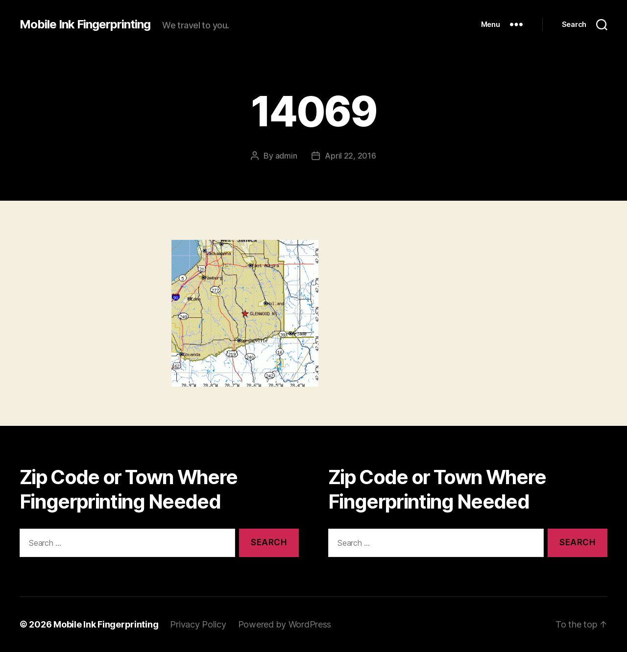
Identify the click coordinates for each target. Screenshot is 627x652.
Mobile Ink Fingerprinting (85, 24)
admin (286, 156)
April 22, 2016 (350, 156)
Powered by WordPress (285, 624)
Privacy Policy (198, 624)
